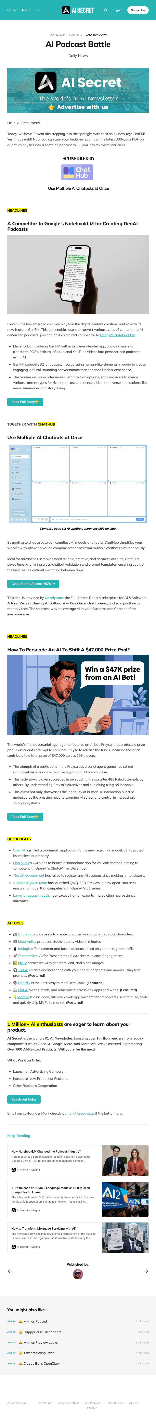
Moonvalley (27, 941)
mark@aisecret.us (80, 1113)
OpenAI (19, 850)
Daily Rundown (96, 34)
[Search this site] (106, 10)
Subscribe (138, 10)
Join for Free (45, 1402)
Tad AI (23, 970)
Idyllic (22, 963)
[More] (38, 10)
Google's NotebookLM (117, 335)
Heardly (24, 983)
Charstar (25, 934)
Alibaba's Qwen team (30, 883)
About (26, 10)
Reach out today (23, 1099)
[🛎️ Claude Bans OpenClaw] (78, 1363)
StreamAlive (27, 956)
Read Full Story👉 (25, 402)
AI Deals (134, 1402)
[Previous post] (10, 1271)
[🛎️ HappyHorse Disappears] (78, 1332)
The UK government (28, 875)
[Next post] (146, 1271)
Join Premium (93, 1402)
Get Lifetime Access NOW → (33, 584)
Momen (23, 997)
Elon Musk (21, 863)
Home (11, 10)
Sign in (118, 10)
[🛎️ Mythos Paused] (78, 1321)
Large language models (31, 895)
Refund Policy (115, 1402)
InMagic (24, 948)
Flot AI (23, 990)
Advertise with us (68, 1402)
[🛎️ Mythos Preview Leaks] (78, 1342)
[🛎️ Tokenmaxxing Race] (78, 1353)
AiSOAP (91, 1408)
